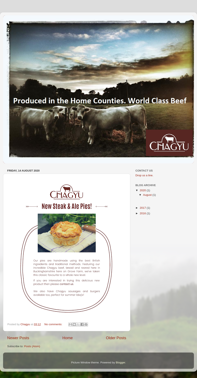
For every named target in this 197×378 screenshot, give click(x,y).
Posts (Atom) (32, 346)
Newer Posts (18, 338)
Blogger (120, 362)
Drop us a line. (144, 175)
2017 (143, 207)
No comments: (53, 324)
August (147, 194)
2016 (143, 213)
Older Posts (116, 338)
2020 (143, 190)
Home (67, 338)
